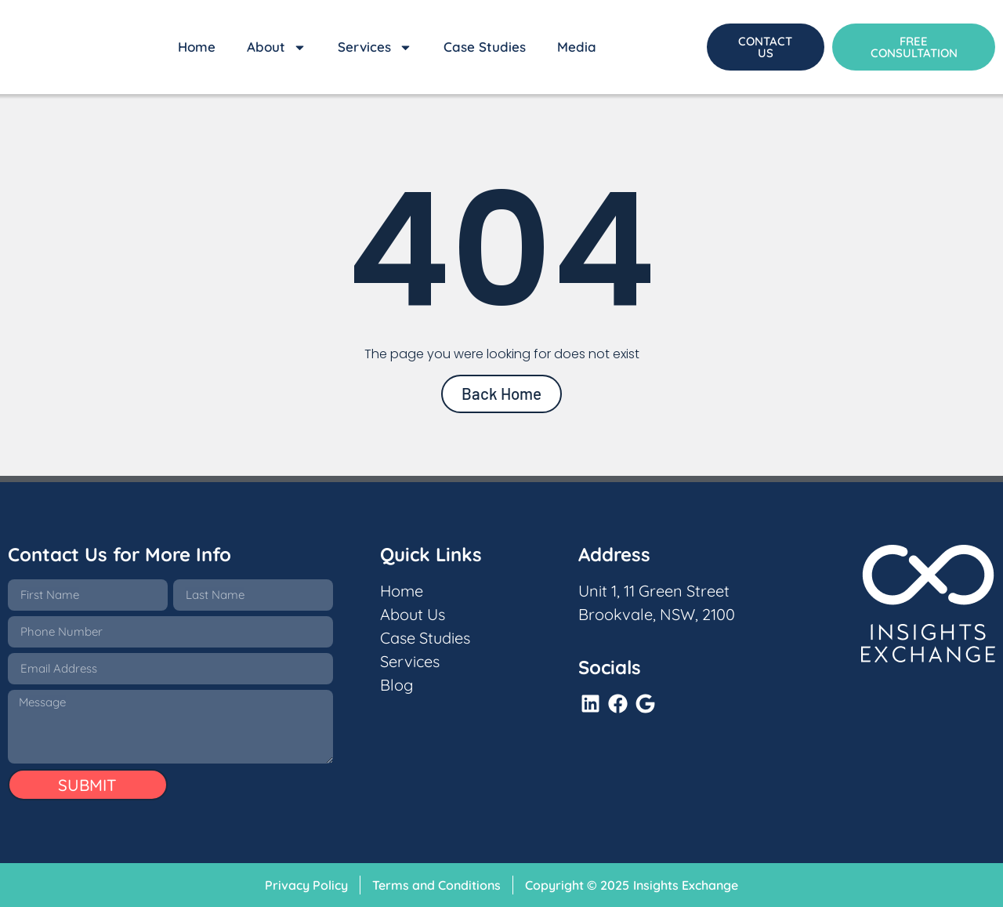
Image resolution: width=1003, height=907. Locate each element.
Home (196, 46)
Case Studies (485, 46)
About (276, 47)
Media (576, 46)
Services (375, 47)
